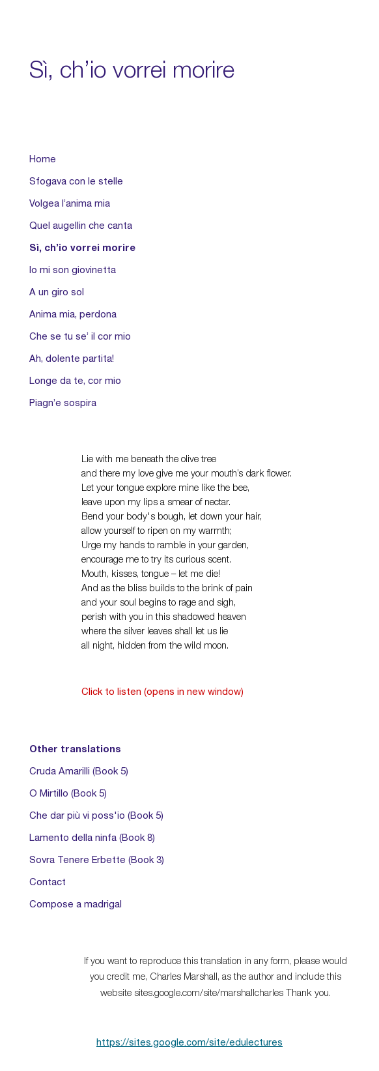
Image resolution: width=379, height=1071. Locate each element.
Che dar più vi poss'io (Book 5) (96, 815)
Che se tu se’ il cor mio (80, 336)
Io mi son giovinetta (72, 270)
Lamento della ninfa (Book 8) (92, 838)
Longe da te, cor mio (75, 381)
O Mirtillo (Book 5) (68, 793)
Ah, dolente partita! (71, 358)
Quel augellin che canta (80, 225)
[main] (189, 70)
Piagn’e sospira (62, 403)
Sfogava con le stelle (76, 181)
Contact (47, 882)
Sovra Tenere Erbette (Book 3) (96, 860)
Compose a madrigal (75, 904)
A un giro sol (56, 292)
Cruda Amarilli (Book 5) (78, 771)
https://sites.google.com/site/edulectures (189, 1042)
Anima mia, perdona (73, 314)
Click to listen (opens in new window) (162, 691)
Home (42, 159)
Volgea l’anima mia (69, 203)
